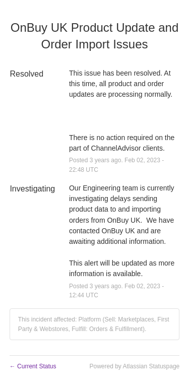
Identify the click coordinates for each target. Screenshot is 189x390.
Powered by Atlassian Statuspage (134, 366)
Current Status (33, 366)
